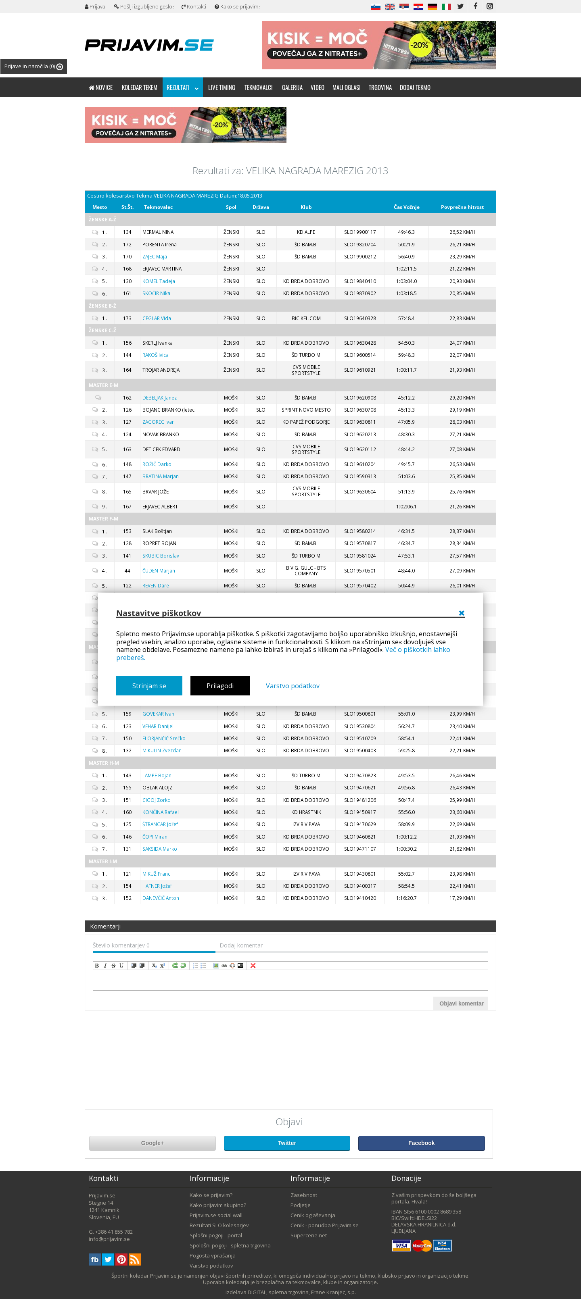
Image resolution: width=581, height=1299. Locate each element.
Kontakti (194, 6)
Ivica (155, 355)
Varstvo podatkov (293, 685)
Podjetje (300, 1205)
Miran (154, 836)
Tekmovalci (259, 87)
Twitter (287, 1143)
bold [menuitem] (97, 966)
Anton (160, 898)
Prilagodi (220, 685)
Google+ (152, 1143)
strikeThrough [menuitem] (113, 966)
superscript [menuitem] (163, 966)
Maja (154, 256)
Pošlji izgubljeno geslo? (144, 6)
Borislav (160, 555)
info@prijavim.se (109, 1239)
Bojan (156, 775)
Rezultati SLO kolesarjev (219, 1225)
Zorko (156, 800)
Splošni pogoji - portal (216, 1235)
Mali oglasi (346, 87)
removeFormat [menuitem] (253, 966)
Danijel (157, 726)
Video (317, 87)
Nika (156, 293)
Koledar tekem (139, 87)
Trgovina (380, 87)
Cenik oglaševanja (312, 1215)
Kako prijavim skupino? (218, 1205)
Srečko (164, 738)
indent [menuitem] (134, 966)
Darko (156, 464)
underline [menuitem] (121, 966)
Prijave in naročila (33, 66)
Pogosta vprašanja (213, 1255)
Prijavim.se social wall (216, 1215)
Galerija (292, 87)
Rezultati (183, 87)
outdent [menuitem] (142, 966)
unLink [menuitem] (232, 966)
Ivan (158, 421)
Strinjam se (149, 685)
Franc (156, 873)
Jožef (160, 824)
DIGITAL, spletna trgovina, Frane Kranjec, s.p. (302, 1292)
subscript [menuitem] (154, 966)
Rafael (160, 812)
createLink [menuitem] (224, 966)
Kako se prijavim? (237, 6)
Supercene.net (308, 1235)
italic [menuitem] (105, 966)
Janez (159, 397)
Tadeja (158, 281)
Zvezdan (162, 750)
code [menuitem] (240, 966)
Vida (156, 318)
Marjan (160, 476)
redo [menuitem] (175, 966)
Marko (159, 848)
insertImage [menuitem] (216, 966)
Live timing (221, 87)
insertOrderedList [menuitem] (196, 966)
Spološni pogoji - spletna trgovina (230, 1245)
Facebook (421, 1143)
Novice (101, 87)
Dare (155, 585)
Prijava (95, 6)
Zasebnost (303, 1195)
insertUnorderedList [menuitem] (204, 966)
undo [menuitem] (183, 966)
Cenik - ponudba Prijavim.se (324, 1225)
